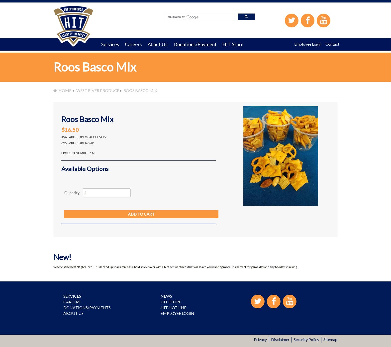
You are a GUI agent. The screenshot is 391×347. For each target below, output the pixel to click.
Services (110, 44)
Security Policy (306, 339)
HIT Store (233, 44)
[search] (199, 17)
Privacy (260, 339)
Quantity (72, 192)
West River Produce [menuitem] (97, 90)
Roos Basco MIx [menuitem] (140, 90)
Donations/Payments (87, 307)
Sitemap (330, 339)
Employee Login (307, 44)
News (166, 296)
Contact (332, 44)
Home (62, 90)
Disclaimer (280, 339)
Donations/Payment (195, 44)
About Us (158, 44)
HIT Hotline (173, 307)
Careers (133, 44)
